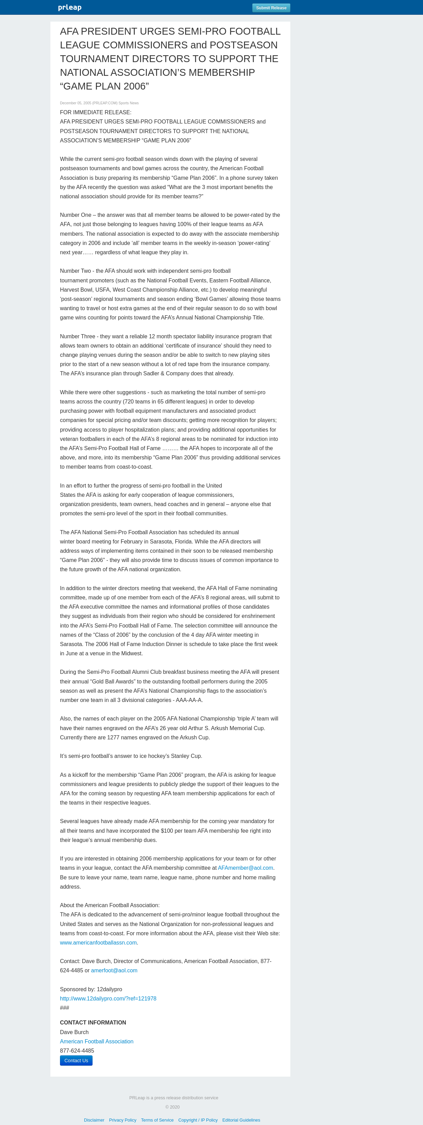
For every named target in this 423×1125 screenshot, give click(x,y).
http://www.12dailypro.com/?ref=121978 (108, 998)
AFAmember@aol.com (245, 868)
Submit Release (271, 7)
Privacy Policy (122, 1120)
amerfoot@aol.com (114, 970)
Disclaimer (94, 1120)
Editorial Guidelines (241, 1120)
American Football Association (96, 1041)
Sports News (129, 103)
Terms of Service (157, 1120)
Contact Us (76, 1060)
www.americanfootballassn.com (98, 943)
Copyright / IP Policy (198, 1120)
